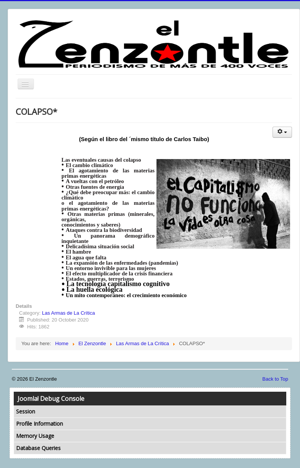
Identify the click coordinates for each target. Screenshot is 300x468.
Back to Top (275, 379)
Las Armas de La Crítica (68, 313)
